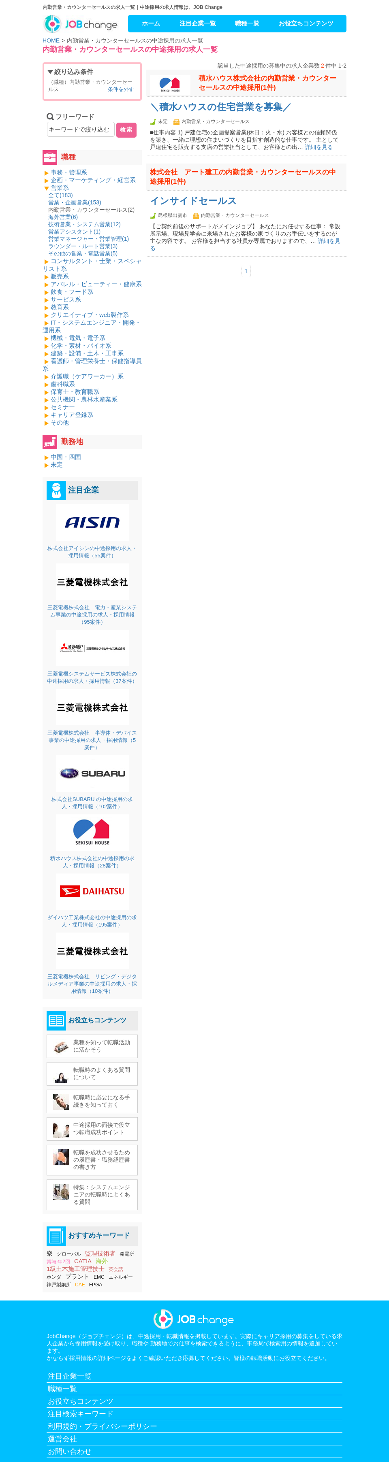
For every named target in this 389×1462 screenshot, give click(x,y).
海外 (102, 1261)
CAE (80, 1285)
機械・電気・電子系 (78, 337)
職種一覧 (247, 23)
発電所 (127, 1254)
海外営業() (63, 217)
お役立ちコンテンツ (306, 23)
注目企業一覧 (198, 23)
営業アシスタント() (74, 231)
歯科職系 (63, 383)
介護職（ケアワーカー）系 (87, 376)
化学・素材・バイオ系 (81, 345)
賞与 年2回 (58, 1261)
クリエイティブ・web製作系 (90, 314)
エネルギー (121, 1277)
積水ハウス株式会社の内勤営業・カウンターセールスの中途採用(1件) (267, 82)
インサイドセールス (193, 201)
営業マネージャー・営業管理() (88, 239)
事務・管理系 (69, 172)
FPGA (96, 1285)
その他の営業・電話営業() (83, 253)
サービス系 (66, 299)
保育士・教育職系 (75, 391)
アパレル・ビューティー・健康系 (96, 283)
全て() (60, 195)
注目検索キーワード (80, 1414)
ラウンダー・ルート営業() (83, 246)
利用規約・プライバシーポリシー (102, 1426)
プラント (77, 1276)
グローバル (69, 1254)
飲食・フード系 (72, 291)
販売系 (60, 276)
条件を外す (121, 89)
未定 (57, 464)
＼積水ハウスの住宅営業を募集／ (221, 107)
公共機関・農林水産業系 (84, 399)
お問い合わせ (70, 1451)
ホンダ (54, 1277)
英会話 (116, 1269)
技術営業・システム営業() (84, 224)
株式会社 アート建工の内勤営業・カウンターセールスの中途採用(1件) (243, 176)
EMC (99, 1277)
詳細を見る (319, 147)
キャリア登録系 (72, 414)
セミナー (63, 407)
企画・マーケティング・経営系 (93, 179)
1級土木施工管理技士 (76, 1268)
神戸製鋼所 (59, 1285)
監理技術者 (100, 1253)
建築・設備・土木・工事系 (87, 353)
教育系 (60, 307)
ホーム (151, 23)
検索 (126, 129)
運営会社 (62, 1439)
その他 (60, 422)
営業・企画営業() (74, 202)
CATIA (83, 1261)
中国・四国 (66, 456)
